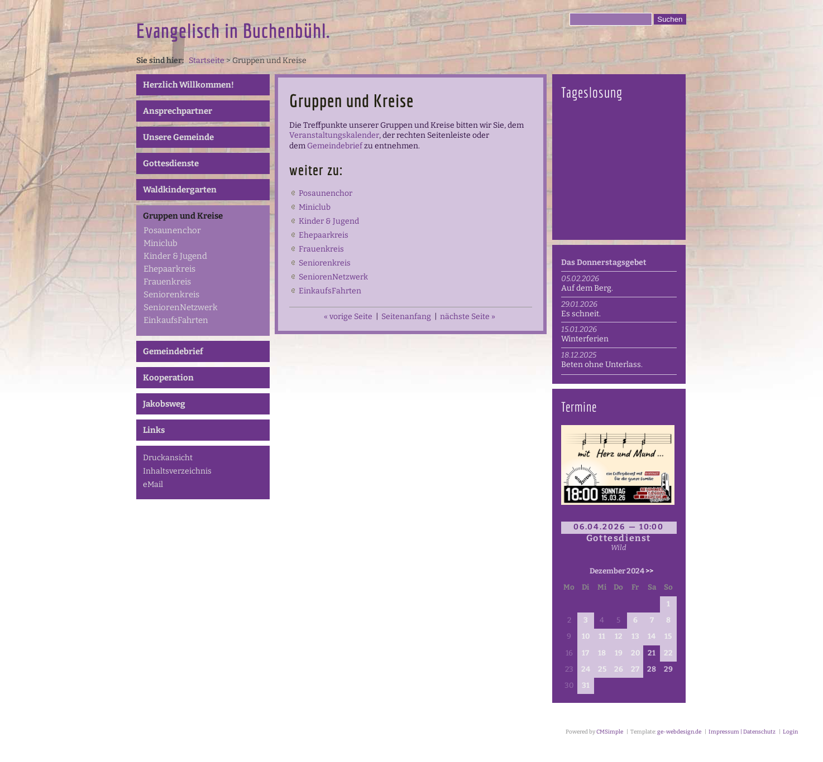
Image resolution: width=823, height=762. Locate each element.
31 (586, 685)
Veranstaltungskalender (334, 135)
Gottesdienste (171, 163)
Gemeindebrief (173, 351)
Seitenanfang (406, 316)
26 (618, 669)
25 (602, 669)
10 (586, 636)
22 (668, 653)
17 (585, 653)
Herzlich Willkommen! (188, 85)
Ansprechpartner (177, 111)
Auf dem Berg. (587, 288)
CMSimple (609, 732)
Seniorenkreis (171, 295)
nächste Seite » (467, 316)
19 (619, 653)
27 (635, 669)
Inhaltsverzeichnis (177, 471)
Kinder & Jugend (175, 256)
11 (602, 636)
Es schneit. (581, 314)
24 (585, 669)
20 (635, 653)
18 (602, 653)
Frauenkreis (167, 282)
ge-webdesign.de (679, 732)
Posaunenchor (172, 230)
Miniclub (160, 243)
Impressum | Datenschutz (741, 732)
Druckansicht (168, 457)
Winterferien (585, 339)
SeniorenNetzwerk (180, 307)
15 (668, 636)
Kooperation (168, 378)
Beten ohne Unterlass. (602, 364)
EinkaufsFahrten (175, 320)
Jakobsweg (164, 404)
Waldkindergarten (180, 190)
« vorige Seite (348, 316)
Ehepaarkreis (169, 269)
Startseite (206, 60)
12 (619, 636)
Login (790, 732)
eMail (153, 484)
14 (651, 636)
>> (649, 571)
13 (635, 636)
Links (154, 430)
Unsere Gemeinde (178, 137)
